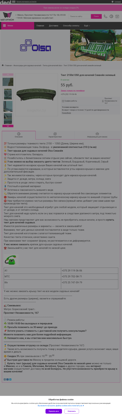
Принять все (54, 411)
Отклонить (72, 411)
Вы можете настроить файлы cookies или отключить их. (60, 406)
